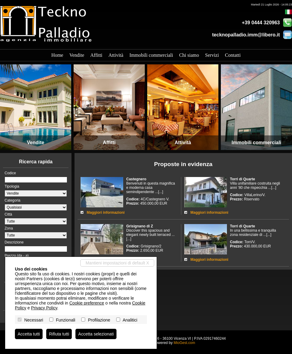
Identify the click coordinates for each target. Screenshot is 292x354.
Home (57, 55)
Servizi (212, 55)
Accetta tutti (29, 334)
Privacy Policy (44, 307)
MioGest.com (184, 343)
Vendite (76, 55)
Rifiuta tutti (59, 334)
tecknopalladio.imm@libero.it (246, 34)
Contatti (233, 55)
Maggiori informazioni (106, 212)
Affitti (96, 55)
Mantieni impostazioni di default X (117, 262)
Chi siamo (189, 55)
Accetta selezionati (96, 334)
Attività (116, 55)
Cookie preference (86, 303)
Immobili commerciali (151, 55)
